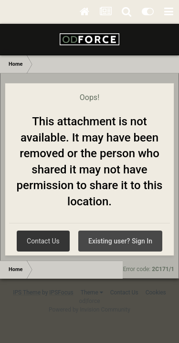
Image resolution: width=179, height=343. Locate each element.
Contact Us (43, 241)
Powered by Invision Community (89, 309)
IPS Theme (27, 292)
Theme (92, 292)
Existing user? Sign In (120, 241)
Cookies (156, 292)
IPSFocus (61, 292)
